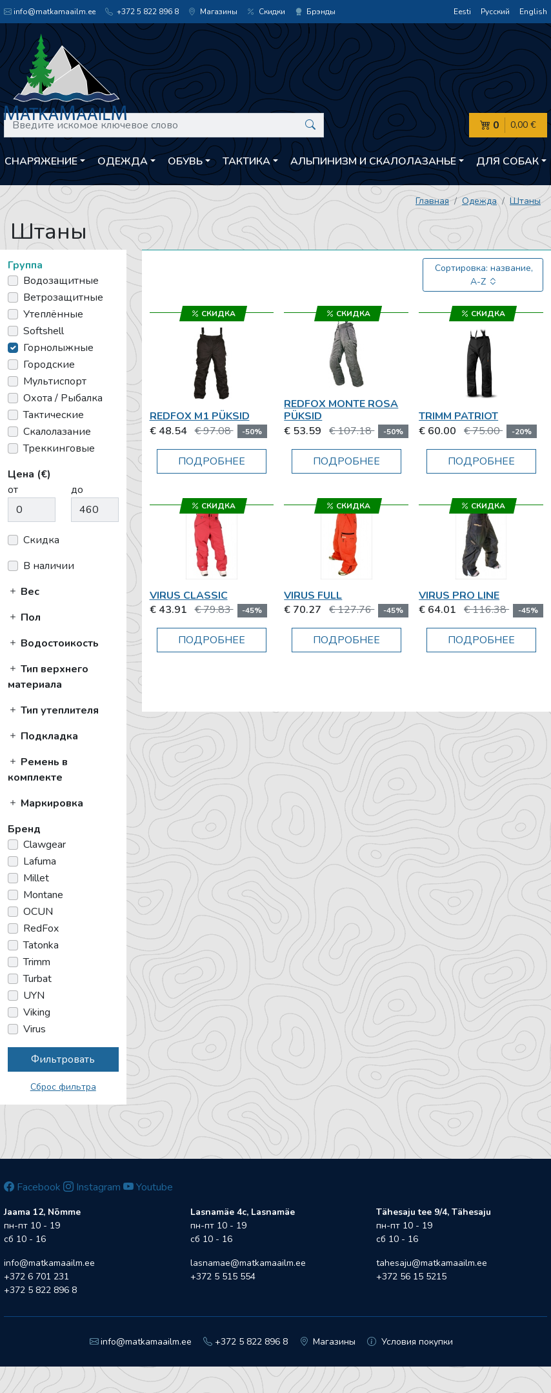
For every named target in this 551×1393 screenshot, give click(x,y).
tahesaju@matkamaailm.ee (431, 1263)
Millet (36, 878)
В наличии (48, 566)
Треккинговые (59, 448)
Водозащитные (61, 281)
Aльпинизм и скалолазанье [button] (373, 161)
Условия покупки (410, 1342)
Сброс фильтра (63, 1087)
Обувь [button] (185, 161)
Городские (49, 364)
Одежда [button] (122, 161)
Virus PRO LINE (459, 595)
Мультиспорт (54, 381)
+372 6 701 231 (36, 1276)
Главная (432, 201)
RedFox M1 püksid (200, 416)
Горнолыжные (58, 348)
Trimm (36, 962)
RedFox (41, 928)
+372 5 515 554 (222, 1276)
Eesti (462, 11)
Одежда (479, 201)
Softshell (43, 331)
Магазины (212, 11)
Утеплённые (53, 314)
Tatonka (41, 945)
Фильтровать (63, 1059)
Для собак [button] (507, 161)
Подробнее (211, 461)
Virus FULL (313, 595)
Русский (495, 11)
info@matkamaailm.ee (49, 11)
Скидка (41, 540)
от (13, 490)
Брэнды (315, 11)
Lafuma (39, 861)
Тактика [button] (246, 161)
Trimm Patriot (458, 416)
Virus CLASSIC (189, 595)
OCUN (38, 912)
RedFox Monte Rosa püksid (341, 410)
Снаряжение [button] (41, 161)
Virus (34, 1029)
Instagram (92, 1187)
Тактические (53, 415)
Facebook (32, 1187)
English (533, 11)
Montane (43, 895)
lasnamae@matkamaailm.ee (248, 1263)
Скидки (266, 11)
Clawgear (44, 844)
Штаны (525, 201)
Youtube (148, 1187)
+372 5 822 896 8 (142, 11)
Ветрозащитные (63, 297)
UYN (34, 995)
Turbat (37, 979)
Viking (36, 1012)
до (77, 490)
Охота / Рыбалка (63, 398)
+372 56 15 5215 (411, 1276)
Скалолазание (57, 432)
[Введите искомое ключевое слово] (164, 125)
